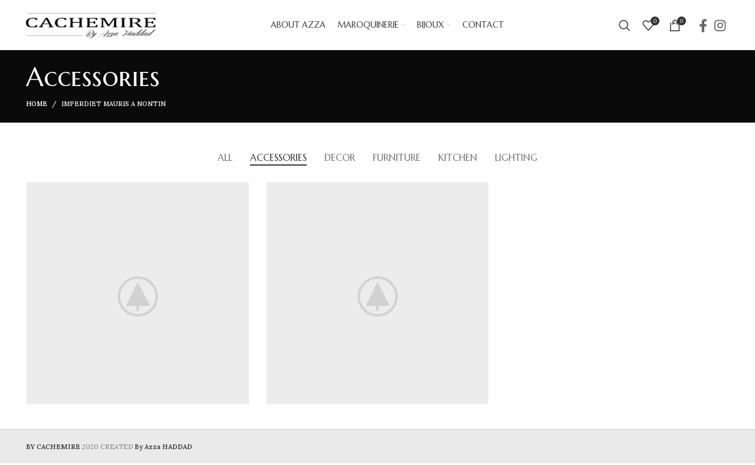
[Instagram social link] (720, 27)
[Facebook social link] (703, 27)
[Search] (624, 26)
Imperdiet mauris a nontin (113, 107)
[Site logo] (91, 26)
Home (36, 107)
